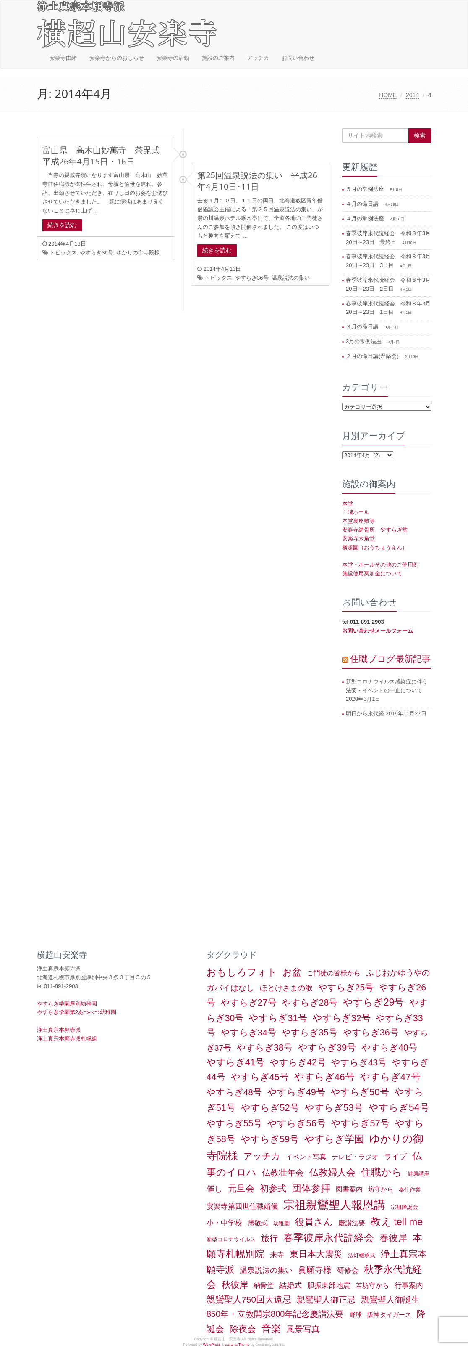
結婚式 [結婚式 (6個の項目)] (290, 1285)
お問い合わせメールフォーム (377, 631)
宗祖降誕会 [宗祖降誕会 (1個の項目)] (404, 1207)
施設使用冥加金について (372, 573)
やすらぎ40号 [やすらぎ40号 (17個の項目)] (389, 1048)
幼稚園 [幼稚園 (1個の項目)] (281, 1223)
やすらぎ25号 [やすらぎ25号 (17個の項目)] (346, 988)
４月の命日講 (363, 204)
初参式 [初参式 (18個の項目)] (273, 1189)
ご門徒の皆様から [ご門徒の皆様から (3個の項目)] (334, 973)
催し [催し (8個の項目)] (214, 1188)
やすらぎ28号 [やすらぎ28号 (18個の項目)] (310, 1003)
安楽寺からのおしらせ (116, 58)
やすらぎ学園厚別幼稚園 (67, 1004)
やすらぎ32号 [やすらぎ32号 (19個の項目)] (342, 1018)
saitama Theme (237, 1345)
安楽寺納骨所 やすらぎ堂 (375, 530)
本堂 (347, 504)
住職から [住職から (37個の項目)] (381, 1172)
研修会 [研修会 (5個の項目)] (347, 1270)
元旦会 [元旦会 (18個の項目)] (241, 1189)
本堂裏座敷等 (358, 521)
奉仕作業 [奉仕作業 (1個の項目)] (410, 1189)
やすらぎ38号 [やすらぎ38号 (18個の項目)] (265, 1048)
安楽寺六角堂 (358, 538)
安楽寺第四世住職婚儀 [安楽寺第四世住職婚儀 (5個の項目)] (242, 1206)
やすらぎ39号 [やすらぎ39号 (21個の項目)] (327, 1047)
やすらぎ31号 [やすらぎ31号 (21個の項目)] (278, 1018)
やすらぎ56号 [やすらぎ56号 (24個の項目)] (296, 1123)
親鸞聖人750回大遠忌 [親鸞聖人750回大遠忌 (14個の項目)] (249, 1299)
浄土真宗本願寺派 (59, 1030)
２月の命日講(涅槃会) (373, 356)
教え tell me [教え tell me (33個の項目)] (397, 1221)
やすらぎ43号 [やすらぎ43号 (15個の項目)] (359, 1062)
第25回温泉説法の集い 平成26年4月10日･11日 (257, 180)
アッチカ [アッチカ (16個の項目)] (261, 1156)
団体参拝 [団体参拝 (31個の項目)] (311, 1188)
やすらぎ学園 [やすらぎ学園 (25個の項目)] (334, 1139)
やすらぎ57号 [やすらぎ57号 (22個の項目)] (360, 1123)
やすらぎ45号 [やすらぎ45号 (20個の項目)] (260, 1077)
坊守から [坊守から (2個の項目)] (380, 1189)
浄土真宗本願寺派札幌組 (67, 1038)
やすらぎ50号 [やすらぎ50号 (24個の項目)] (360, 1092)
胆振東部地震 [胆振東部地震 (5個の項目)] (328, 1285)
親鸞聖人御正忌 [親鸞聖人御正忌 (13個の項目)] (326, 1299)
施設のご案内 (218, 58)
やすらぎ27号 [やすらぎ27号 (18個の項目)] (249, 1003)
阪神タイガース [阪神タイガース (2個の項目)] (389, 1314)
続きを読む (62, 225)
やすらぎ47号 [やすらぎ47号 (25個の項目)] (390, 1077)
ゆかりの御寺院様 (138, 252)
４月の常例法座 (366, 218)
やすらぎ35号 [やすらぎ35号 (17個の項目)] (309, 1033)
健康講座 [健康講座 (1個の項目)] (418, 1174)
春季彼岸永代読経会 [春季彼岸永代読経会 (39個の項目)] (328, 1237)
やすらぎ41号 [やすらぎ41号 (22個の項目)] (236, 1062)
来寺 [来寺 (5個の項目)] (277, 1254)
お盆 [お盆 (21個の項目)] (291, 972)
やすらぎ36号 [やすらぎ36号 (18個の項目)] (371, 1033)
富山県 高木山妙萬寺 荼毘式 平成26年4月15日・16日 (105, 155)
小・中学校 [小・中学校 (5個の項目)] (224, 1222)
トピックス (63, 252)
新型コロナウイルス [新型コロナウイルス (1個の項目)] (231, 1239)
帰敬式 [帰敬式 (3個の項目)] (258, 1222)
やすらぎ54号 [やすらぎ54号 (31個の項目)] (399, 1107)
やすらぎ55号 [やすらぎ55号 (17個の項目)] (234, 1123)
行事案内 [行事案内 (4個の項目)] (409, 1286)
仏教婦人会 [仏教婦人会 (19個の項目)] (332, 1172)
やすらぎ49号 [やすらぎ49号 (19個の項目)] (296, 1092)
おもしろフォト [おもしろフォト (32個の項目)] (242, 972)
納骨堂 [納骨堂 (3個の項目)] (264, 1285)
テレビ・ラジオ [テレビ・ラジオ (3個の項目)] (355, 1156)
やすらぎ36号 (96, 252)
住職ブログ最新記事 (390, 659)
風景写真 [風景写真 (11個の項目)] (303, 1329)
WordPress (212, 1345)
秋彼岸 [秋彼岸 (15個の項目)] (235, 1285)
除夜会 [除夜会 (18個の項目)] (243, 1329)
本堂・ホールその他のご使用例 (380, 564)
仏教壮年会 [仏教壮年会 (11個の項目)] (283, 1172)
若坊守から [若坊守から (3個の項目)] (372, 1285)
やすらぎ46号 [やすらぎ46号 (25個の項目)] (324, 1077)
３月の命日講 (363, 326)
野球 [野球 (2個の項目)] (355, 1314)
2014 (412, 95)
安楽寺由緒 (63, 58)
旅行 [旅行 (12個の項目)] (269, 1238)
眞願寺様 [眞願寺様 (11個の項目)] (315, 1269)
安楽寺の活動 (173, 58)
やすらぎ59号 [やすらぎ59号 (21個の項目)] (270, 1139)
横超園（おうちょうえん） (375, 547)
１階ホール (355, 512)
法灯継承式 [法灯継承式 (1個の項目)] (361, 1255)
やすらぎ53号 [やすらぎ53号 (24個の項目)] (334, 1107)
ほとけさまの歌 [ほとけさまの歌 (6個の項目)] (286, 988)
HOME (388, 95)
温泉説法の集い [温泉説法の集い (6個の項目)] (266, 1270)
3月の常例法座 (364, 341)
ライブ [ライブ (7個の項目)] (395, 1156)
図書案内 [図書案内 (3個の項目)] (349, 1189)
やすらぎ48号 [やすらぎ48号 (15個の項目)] (234, 1092)
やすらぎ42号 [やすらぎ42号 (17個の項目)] (298, 1062)
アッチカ (258, 58)
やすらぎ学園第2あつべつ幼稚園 (76, 1012)
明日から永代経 (365, 713)
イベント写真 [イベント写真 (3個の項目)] (306, 1156)
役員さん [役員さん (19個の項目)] (314, 1222)
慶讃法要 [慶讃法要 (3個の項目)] (351, 1222)
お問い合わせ (298, 58)
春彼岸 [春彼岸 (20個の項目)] (393, 1238)
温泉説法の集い (291, 278)
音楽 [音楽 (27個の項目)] (271, 1328)
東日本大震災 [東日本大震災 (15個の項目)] (316, 1254)
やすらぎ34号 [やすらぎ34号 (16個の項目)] (248, 1032)
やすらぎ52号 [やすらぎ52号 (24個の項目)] (270, 1107)
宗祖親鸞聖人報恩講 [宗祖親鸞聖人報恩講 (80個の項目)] (334, 1205)
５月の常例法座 (366, 189)
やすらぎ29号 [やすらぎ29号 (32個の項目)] (373, 1002)
